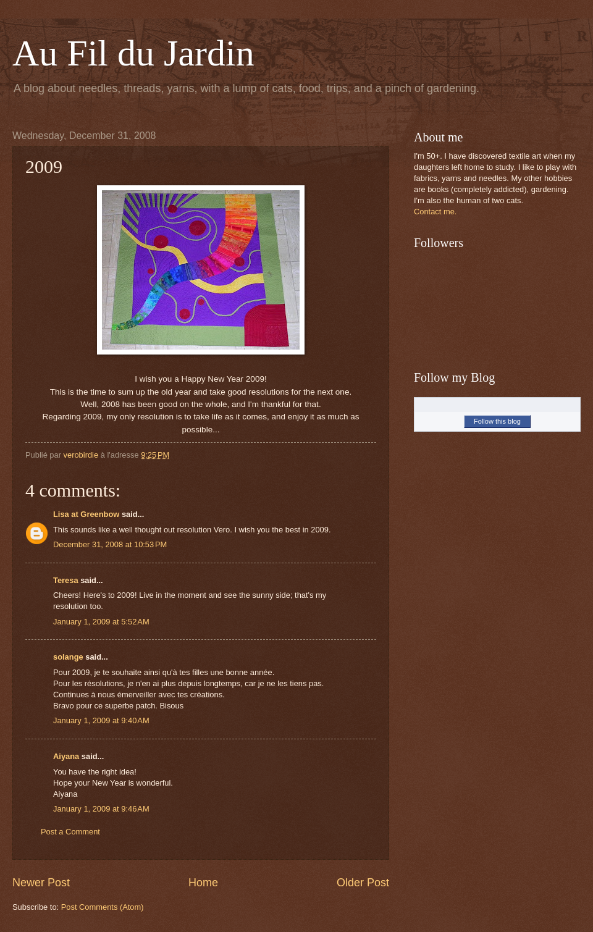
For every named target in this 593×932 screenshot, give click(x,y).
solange (68, 656)
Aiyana (66, 756)
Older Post (363, 882)
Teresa (65, 580)
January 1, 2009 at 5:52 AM (101, 621)
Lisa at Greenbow (86, 514)
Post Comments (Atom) (102, 907)
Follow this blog (497, 421)
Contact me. (435, 211)
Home (203, 882)
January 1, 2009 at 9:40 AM (101, 720)
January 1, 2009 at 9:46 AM (101, 808)
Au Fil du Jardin (133, 53)
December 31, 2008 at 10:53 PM (110, 544)
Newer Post (41, 882)
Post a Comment (70, 831)
